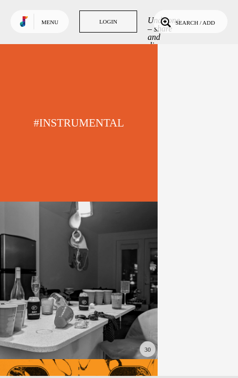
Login (108, 21)
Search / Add (187, 21)
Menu (50, 22)
